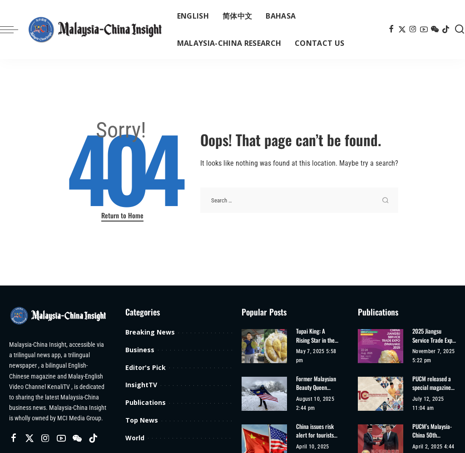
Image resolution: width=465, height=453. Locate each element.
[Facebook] (391, 29)
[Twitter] (402, 29)
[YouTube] (424, 29)
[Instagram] (413, 29)
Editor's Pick (145, 367)
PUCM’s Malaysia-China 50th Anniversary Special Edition (432, 431)
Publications (145, 402)
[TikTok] (446, 29)
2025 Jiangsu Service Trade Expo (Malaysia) (433, 336)
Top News (141, 420)
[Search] (459, 29)
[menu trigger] (13, 29)
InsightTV (141, 384)
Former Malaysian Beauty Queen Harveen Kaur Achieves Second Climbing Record (316, 383)
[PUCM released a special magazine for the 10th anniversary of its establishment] (380, 394)
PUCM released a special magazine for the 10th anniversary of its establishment (431, 383)
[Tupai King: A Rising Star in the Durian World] (264, 346)
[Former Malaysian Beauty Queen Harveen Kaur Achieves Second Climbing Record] (264, 394)
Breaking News (150, 332)
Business (139, 349)
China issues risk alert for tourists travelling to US (315, 431)
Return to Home (122, 215)
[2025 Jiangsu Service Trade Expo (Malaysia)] (380, 346)
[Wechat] (435, 29)
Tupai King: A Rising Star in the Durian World (315, 336)
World (134, 437)
